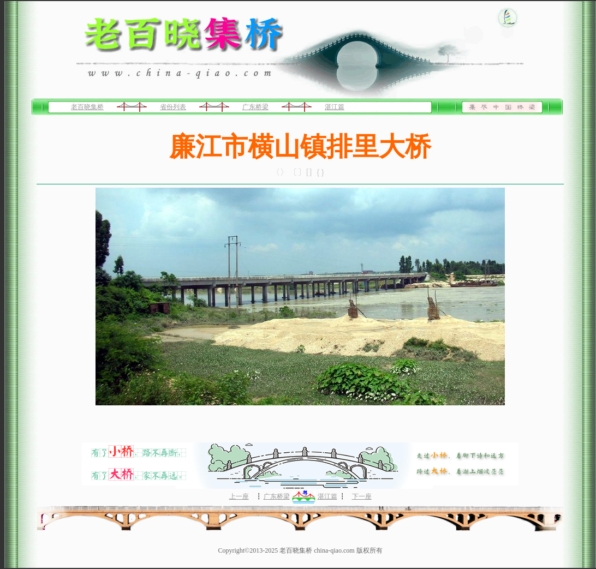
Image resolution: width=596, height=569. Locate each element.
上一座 (239, 496)
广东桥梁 (255, 107)
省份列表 (173, 107)
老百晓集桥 (87, 107)
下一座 (362, 496)
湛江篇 (334, 107)
